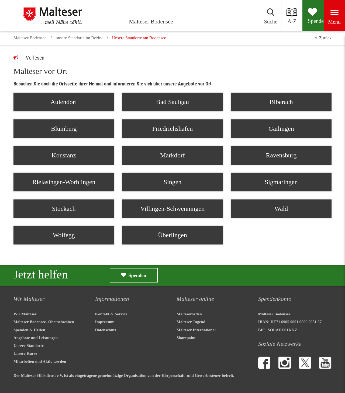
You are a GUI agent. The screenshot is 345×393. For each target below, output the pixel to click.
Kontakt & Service (111, 314)
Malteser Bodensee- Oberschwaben (44, 322)
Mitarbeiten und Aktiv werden (39, 361)
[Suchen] (233, 15)
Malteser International (196, 330)
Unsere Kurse (25, 353)
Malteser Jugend (191, 322)
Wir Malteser (25, 314)
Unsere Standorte (28, 345)
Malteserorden (189, 314)
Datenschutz (105, 330)
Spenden (137, 275)
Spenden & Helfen (29, 330)
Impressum (105, 322)
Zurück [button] (325, 38)
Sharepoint (186, 338)
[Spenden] (297, 15)
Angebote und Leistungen (35, 338)
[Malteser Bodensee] (59, 16)
